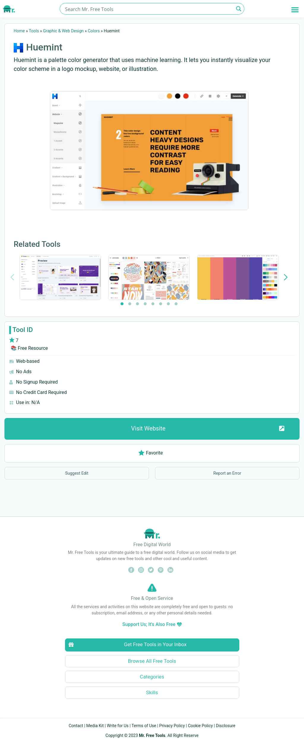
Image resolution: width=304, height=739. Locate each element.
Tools (34, 30)
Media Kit (95, 725)
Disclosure (225, 725)
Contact (76, 725)
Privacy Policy (172, 725)
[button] (295, 10)
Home (19, 30)
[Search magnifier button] (238, 8)
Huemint (44, 47)
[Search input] (148, 9)
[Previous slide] (12, 277)
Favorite (150, 453)
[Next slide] (285, 277)
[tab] (122, 304)
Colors (94, 30)
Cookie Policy (200, 725)
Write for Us (118, 725)
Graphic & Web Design (63, 30)
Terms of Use (144, 725)
